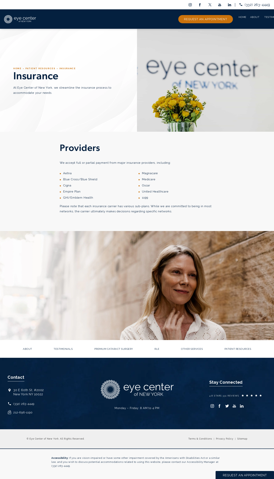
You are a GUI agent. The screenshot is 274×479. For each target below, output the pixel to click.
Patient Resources (42, 67)
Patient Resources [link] (212, 18)
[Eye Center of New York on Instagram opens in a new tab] (190, 5)
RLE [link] (155, 18)
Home (17, 67)
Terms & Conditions (200, 438)
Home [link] (46, 18)
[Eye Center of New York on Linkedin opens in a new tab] (230, 5)
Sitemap (242, 438)
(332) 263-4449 (60, 465)
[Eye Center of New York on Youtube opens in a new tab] (220, 5)
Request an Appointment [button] (245, 475)
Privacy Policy (224, 438)
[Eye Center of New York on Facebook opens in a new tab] (200, 5)
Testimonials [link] (86, 18)
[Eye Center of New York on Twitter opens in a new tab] (210, 5)
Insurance (71, 67)
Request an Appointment (251, 19)
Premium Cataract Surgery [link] (124, 18)
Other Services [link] (179, 18)
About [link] (63, 18)
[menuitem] (190, 5)
